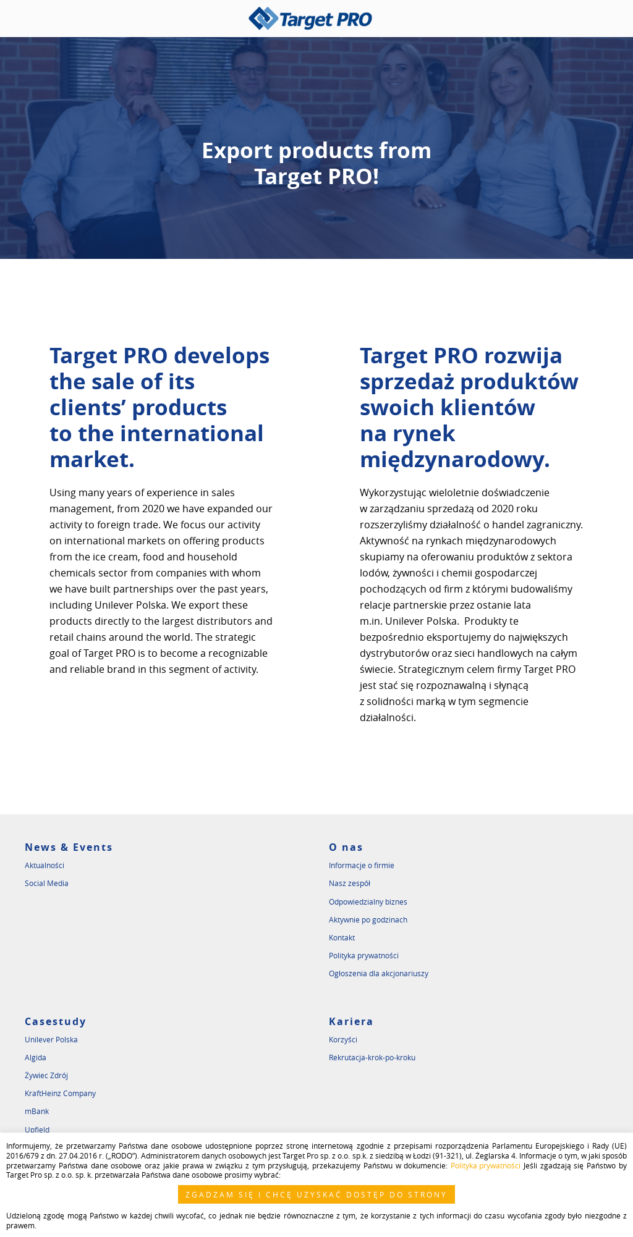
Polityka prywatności (364, 955)
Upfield (37, 1129)
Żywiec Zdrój (46, 1075)
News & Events (69, 847)
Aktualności (44, 865)
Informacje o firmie (361, 865)
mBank (37, 1111)
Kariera (351, 1021)
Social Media (47, 883)
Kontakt (342, 937)
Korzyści (343, 1039)
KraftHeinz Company (60, 1093)
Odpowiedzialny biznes (368, 901)
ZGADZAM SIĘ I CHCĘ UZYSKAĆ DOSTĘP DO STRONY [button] (316, 1194)
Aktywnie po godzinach (368, 919)
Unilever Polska (51, 1039)
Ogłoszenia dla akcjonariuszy (378, 973)
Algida (35, 1057)
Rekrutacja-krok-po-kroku (372, 1057)
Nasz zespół (349, 883)
